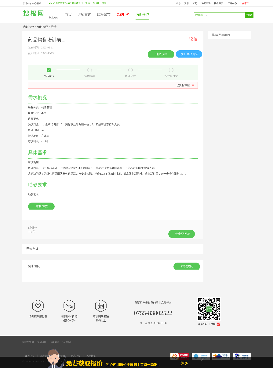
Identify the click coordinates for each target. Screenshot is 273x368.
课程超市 (104, 14)
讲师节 (245, 3)
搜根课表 (218, 3)
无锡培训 (41, 342)
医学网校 (54, 342)
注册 (186, 3)
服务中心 (29, 355)
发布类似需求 (189, 54)
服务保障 (44, 355)
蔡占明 (97, 3)
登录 (178, 3)
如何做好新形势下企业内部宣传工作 (65, 3)
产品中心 (232, 3)
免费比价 (123, 14)
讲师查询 (206, 3)
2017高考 (66, 342)
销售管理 (42, 26)
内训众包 (142, 14)
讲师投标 (161, 54)
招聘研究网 (28, 342)
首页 (194, 3)
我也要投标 (182, 233)
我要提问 (187, 266)
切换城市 (53, 17)
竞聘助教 (42, 206)
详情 (53, 26)
